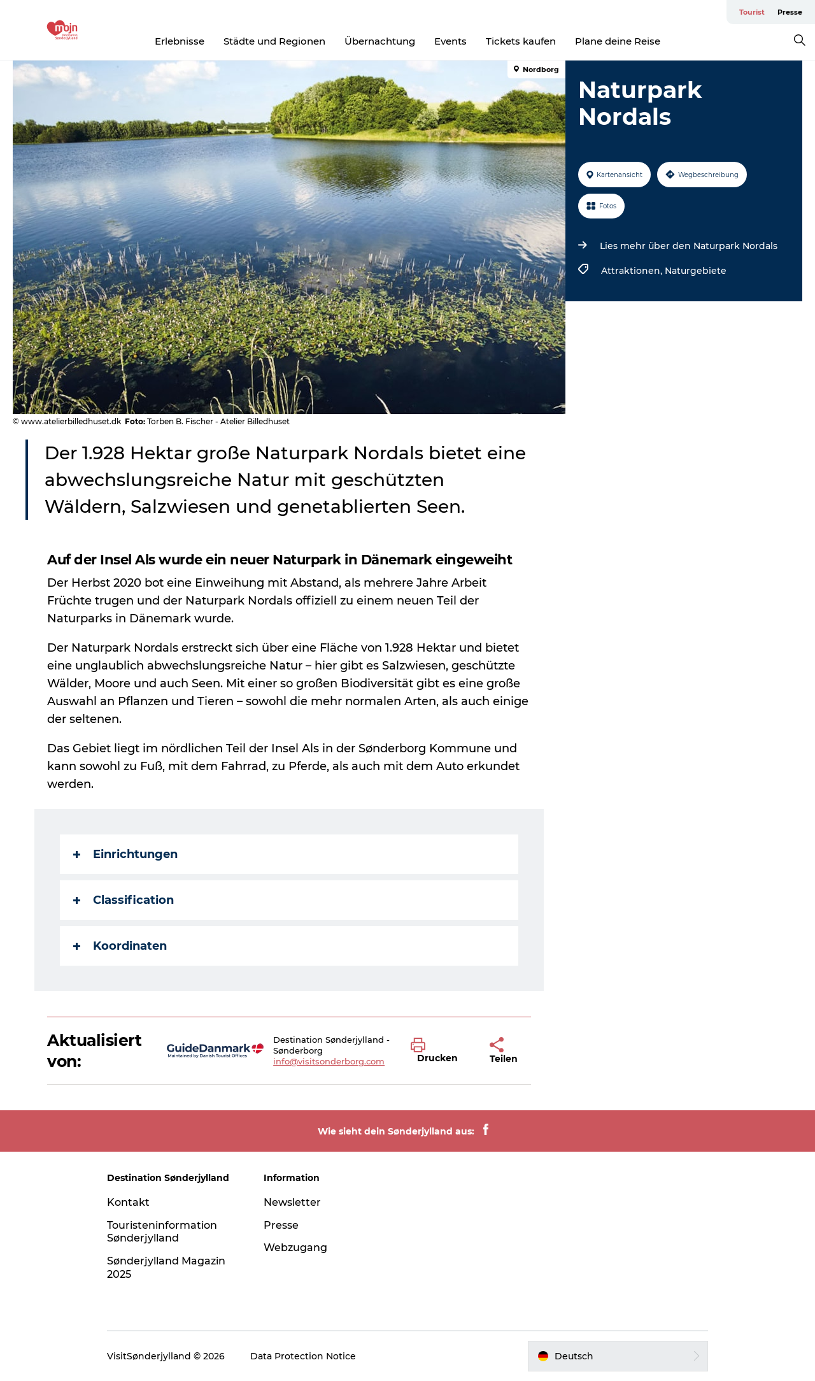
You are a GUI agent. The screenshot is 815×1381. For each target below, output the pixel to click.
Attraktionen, (633, 270)
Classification (123, 900)
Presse (789, 12)
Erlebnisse (179, 41)
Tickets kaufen (521, 41)
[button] (441, 1051)
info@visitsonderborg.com (329, 1061)
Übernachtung (379, 41)
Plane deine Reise (617, 41)
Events (450, 41)
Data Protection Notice (303, 1356)
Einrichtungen (125, 854)
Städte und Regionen (274, 41)
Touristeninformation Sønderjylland (162, 1232)
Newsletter (292, 1202)
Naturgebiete (695, 270)
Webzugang (295, 1247)
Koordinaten (120, 946)
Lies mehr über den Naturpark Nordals (688, 246)
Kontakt (128, 1202)
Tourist (752, 12)
